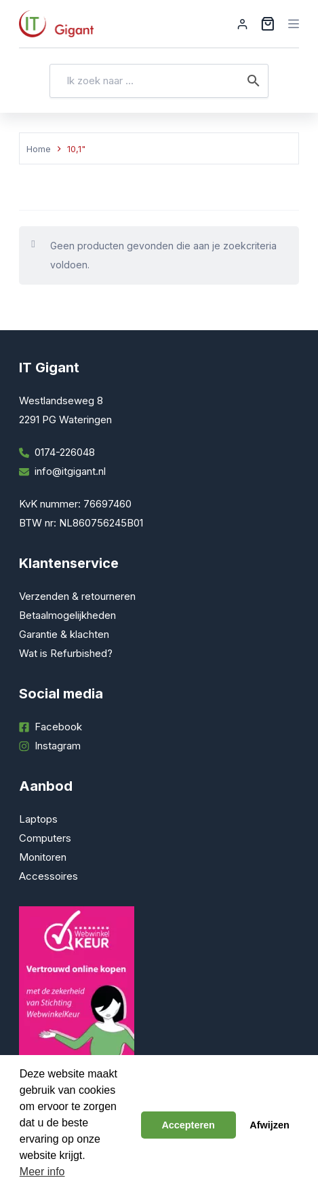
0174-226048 (65, 452)
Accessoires (48, 876)
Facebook (58, 726)
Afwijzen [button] (269, 1125)
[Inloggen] (242, 24)
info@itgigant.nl (70, 471)
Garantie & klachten (64, 634)
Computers (45, 838)
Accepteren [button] (187, 1125)
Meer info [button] (42, 1171)
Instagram (58, 745)
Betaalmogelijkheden (67, 615)
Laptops (38, 819)
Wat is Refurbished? (66, 653)
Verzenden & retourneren (77, 596)
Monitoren (42, 857)
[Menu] (293, 23)
